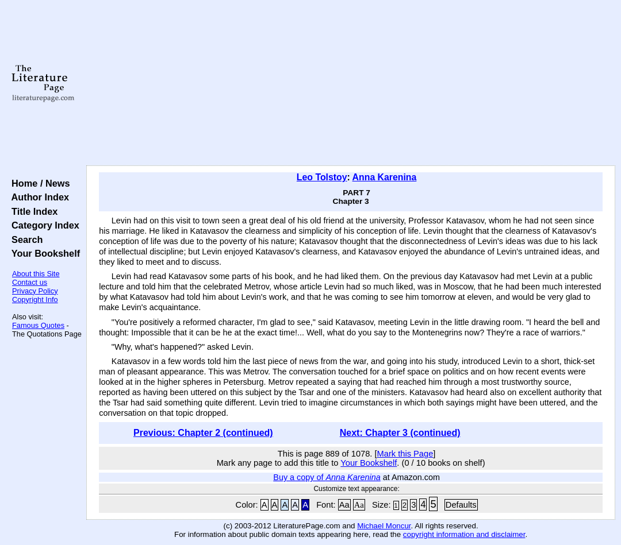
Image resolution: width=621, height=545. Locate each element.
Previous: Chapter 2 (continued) (203, 433)
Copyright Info (35, 299)
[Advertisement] (351, 83)
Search (24, 239)
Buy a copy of (326, 477)
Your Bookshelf (43, 253)
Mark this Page (405, 453)
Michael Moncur (384, 525)
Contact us (29, 282)
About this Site (36, 273)
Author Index (37, 197)
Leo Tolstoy (322, 177)
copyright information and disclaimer (464, 534)
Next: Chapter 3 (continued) (400, 433)
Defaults (461, 504)
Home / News (38, 183)
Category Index (42, 225)
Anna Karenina (384, 177)
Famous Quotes (38, 325)
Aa (344, 504)
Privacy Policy (35, 291)
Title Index (31, 211)
